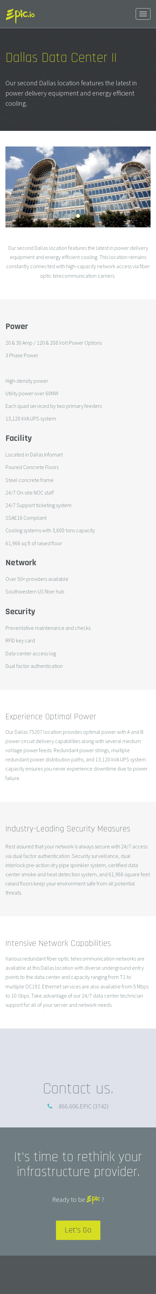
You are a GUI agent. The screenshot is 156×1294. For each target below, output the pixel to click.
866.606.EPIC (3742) (84, 1106)
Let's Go (78, 1230)
